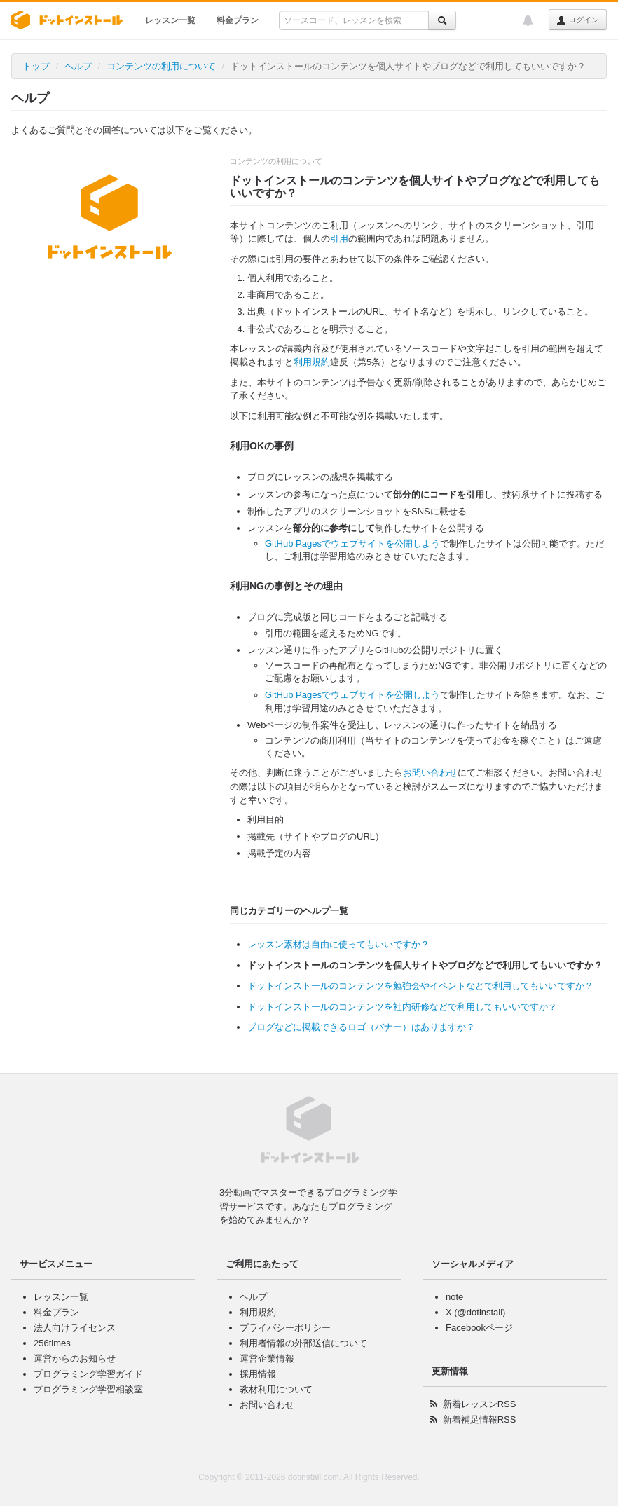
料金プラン (238, 20)
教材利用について (276, 1389)
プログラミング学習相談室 (88, 1389)
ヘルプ (78, 66)
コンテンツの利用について (161, 66)
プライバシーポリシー (285, 1327)
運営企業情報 (267, 1358)
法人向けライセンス (75, 1327)
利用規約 (312, 362)
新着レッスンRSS (479, 1404)
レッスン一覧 (170, 20)
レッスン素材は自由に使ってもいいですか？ (338, 944)
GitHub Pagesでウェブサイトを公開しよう (352, 543)
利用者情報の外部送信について (303, 1343)
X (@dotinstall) (475, 1312)
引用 (339, 238)
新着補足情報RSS (479, 1419)
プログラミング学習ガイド (88, 1374)
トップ (36, 66)
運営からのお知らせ (75, 1358)
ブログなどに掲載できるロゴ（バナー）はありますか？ (361, 1027)
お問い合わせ (430, 772)
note (454, 1297)
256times (52, 1343)
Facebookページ (479, 1327)
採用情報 (258, 1374)
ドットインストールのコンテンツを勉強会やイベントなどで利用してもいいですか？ (420, 985)
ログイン (577, 20)
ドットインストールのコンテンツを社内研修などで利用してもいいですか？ (402, 1006)
